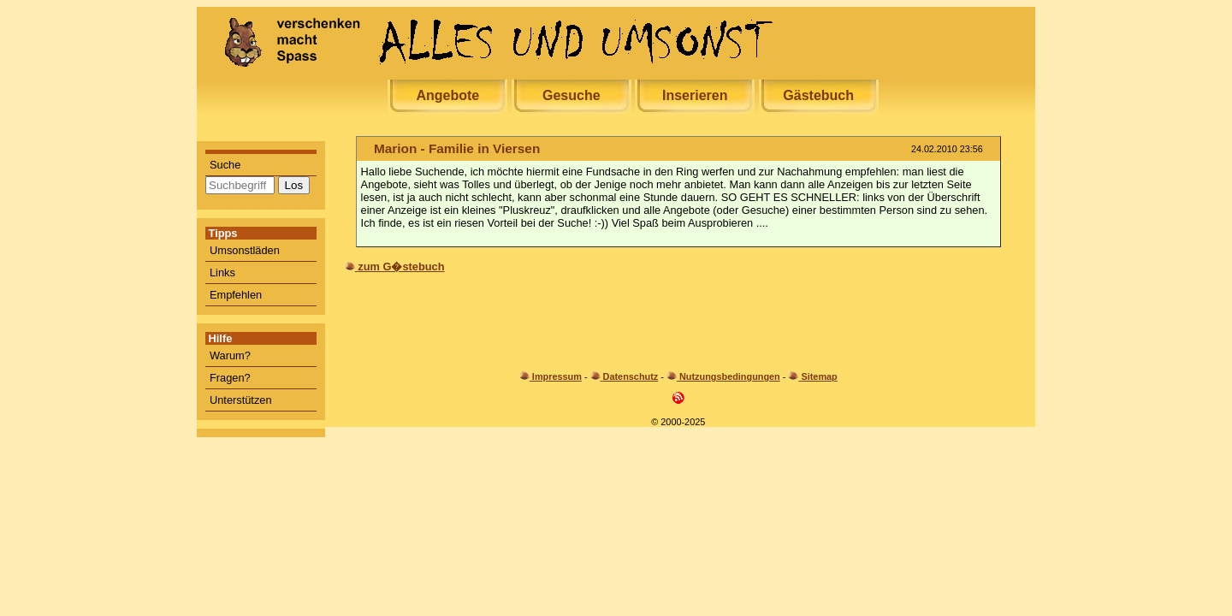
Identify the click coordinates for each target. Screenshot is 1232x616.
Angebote (447, 95)
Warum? (230, 355)
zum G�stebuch (401, 266)
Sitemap (819, 376)
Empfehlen (236, 294)
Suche (225, 164)
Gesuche (571, 95)
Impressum (557, 376)
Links (222, 272)
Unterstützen (241, 400)
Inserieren (694, 95)
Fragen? (230, 377)
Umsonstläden (245, 250)
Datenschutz (631, 376)
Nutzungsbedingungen (729, 376)
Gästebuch (818, 95)
